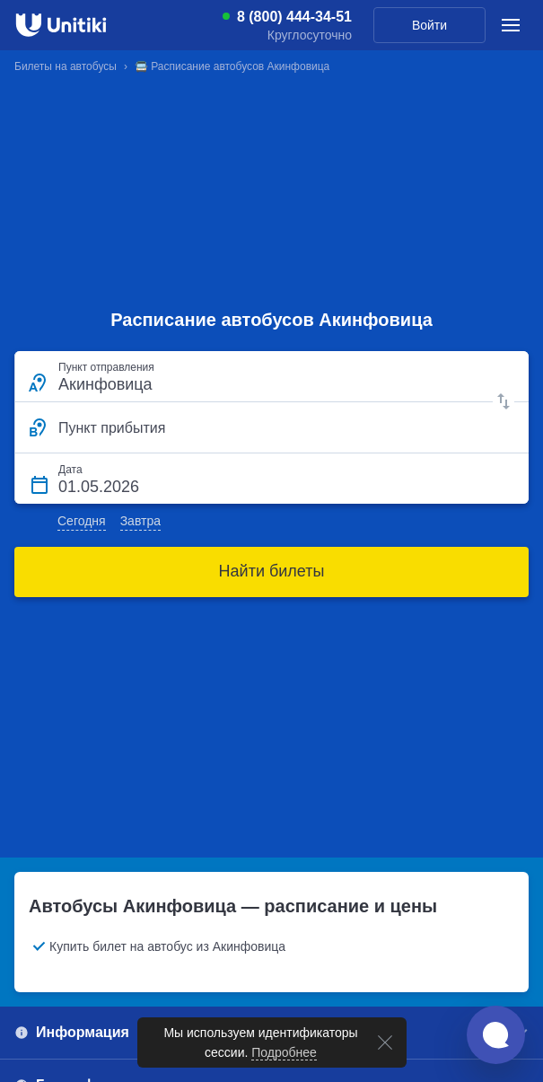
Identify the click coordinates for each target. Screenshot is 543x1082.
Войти (429, 25)
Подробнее (284, 1052)
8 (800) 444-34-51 (294, 17)
